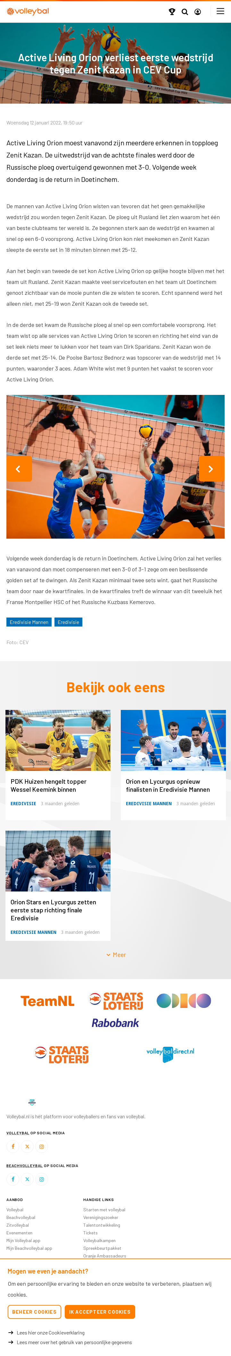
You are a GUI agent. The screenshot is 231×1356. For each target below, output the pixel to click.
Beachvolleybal (20, 1217)
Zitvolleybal (17, 1225)
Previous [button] (19, 469)
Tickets (90, 1232)
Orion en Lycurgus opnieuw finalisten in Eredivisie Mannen (168, 785)
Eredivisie (68, 622)
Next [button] (212, 469)
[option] (115, 468)
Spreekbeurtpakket (102, 1248)
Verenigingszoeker (100, 1217)
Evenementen (19, 1232)
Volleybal (14, 1209)
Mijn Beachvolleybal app (29, 1248)
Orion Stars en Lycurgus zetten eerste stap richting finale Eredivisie (53, 910)
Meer (115, 954)
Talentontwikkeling (101, 1225)
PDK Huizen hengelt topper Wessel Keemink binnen (49, 785)
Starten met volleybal (104, 1209)
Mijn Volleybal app (23, 1240)
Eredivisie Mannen (29, 622)
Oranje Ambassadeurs (104, 1255)
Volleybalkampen (99, 1240)
